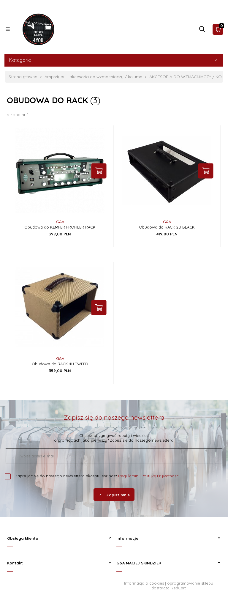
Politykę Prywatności (160, 475)
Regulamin (128, 475)
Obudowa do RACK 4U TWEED (60, 363)
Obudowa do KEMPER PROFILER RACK (60, 227)
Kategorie (113, 60)
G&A (60, 221)
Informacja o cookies (144, 583)
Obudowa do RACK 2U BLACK (167, 227)
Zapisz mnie (114, 494)
